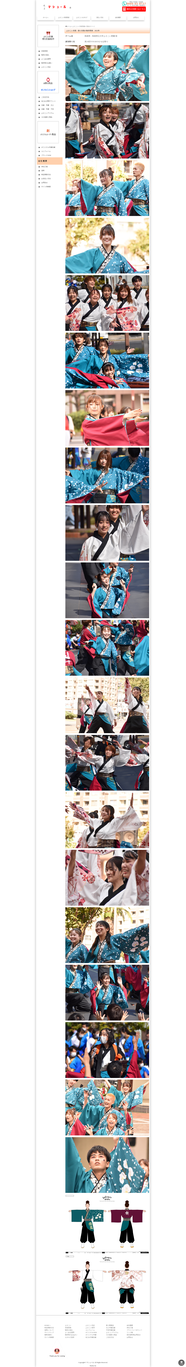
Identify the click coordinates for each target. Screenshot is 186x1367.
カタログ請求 (69, 1337)
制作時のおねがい (71, 1335)
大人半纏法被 (110, 1328)
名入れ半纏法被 (91, 1337)
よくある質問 (46, 59)
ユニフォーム (46, 151)
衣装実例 (44, 51)
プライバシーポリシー (134, 1330)
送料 (42, 171)
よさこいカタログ (81, 17)
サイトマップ (49, 1332)
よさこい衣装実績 (63, 17)
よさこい (75, 26)
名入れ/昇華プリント (48, 101)
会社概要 (118, 17)
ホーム (69, 26)
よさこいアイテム (47, 113)
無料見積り (48, 1335)
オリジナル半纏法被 (48, 147)
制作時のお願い (46, 63)
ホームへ (45, 17)
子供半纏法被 (110, 1330)
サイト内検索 (46, 187)
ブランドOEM (46, 155)
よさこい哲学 (90, 1328)
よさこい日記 (46, 67)
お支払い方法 (46, 179)
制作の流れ (45, 55)
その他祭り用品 (46, 117)
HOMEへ (47, 1325)
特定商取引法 (46, 175)
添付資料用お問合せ (134, 1335)
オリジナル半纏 (91, 1335)
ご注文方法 (45, 97)
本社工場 (44, 167)
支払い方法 (99, 17)
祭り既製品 (110, 1325)
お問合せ (136, 17)
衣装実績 (82, 26)
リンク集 (130, 1332)
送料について (49, 1330)
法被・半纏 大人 (47, 105)
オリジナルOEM (91, 1332)
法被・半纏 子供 (47, 109)
